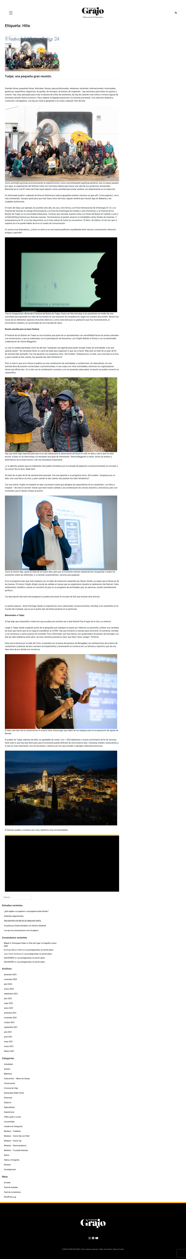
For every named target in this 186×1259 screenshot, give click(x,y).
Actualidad (8, 1064)
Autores (7, 1069)
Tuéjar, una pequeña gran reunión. (28, 76)
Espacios (7, 1102)
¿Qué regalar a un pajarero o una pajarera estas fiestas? (26, 911)
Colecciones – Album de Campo (17, 1079)
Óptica (6, 1155)
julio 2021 (8, 1032)
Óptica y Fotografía (11, 1160)
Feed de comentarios (12, 1192)
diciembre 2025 (10, 975)
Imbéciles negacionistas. (14, 916)
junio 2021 (8, 1037)
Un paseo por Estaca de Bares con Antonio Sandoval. (25, 926)
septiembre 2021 (11, 1027)
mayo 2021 (8, 1042)
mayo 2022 (8, 1003)
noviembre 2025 (10, 979)
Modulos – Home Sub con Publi (16, 1136)
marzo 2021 (9, 1046)
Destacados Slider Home (14, 1093)
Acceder (7, 1183)
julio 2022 (8, 998)
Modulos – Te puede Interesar (16, 1150)
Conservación (9, 1083)
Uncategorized (10, 1169)
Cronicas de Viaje (11, 1088)
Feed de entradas (11, 1187)
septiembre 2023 (11, 994)
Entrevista (8, 1098)
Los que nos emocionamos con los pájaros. (21, 930)
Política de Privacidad (106, 1249)
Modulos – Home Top (12, 1141)
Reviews (7, 1165)
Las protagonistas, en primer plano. (39, 950)
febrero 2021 (9, 1051)
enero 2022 (8, 1008)
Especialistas (9, 1107)
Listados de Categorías (13, 1126)
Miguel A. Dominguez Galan (15, 943)
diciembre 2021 (10, 1013)
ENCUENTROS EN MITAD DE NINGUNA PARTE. (22, 921)
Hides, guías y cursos (12, 1117)
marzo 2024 (9, 989)
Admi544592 (9, 958)
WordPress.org (10, 1197)
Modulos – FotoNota (12, 1131)
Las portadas (9, 1122)
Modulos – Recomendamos (15, 1146)
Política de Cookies (118, 1249)
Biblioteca (8, 1074)
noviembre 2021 (10, 1018)
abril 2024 (8, 984)
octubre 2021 (9, 1022)
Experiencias (9, 1112)
